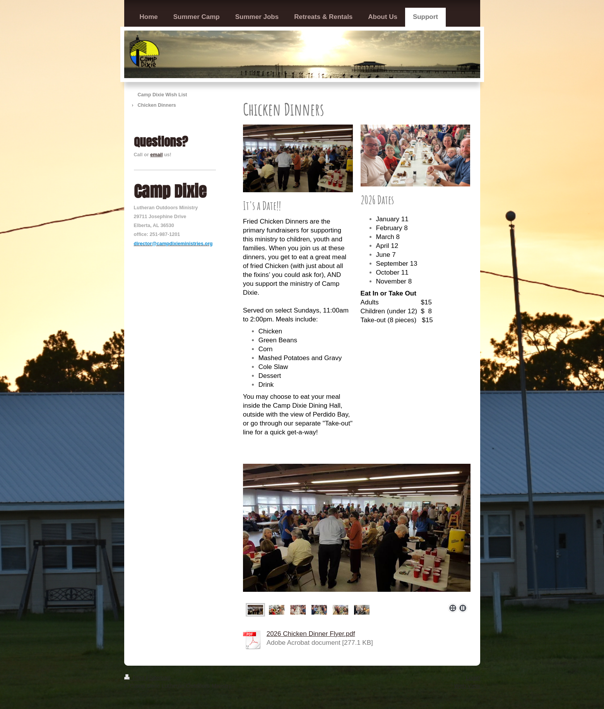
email (156, 154)
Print (135, 677)
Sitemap (160, 677)
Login (473, 677)
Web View (467, 685)
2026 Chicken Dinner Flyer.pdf (311, 633)
